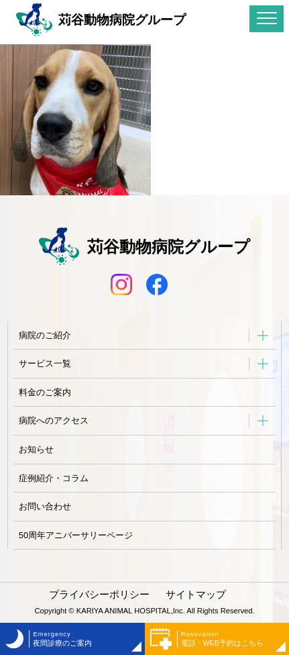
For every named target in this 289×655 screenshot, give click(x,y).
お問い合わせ (45, 506)
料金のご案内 (45, 392)
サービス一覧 (45, 363)
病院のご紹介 (45, 335)
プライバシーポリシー (99, 594)
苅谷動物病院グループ (101, 20)
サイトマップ (196, 594)
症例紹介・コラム (54, 478)
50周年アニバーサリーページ (76, 535)
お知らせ (36, 449)
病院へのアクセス (54, 420)
